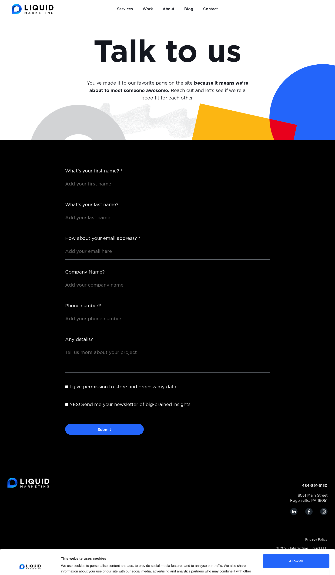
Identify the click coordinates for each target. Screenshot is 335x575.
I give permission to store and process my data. (124, 387)
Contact (210, 9)
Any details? (79, 339)
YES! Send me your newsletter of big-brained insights (130, 404)
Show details (71, 566)
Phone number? (83, 306)
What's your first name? (94, 171)
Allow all (296, 537)
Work (148, 9)
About (169, 9)
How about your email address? (103, 238)
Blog (188, 9)
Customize (296, 552)
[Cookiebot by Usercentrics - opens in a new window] (30, 565)
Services (125, 9)
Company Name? (85, 272)
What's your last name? (91, 204)
